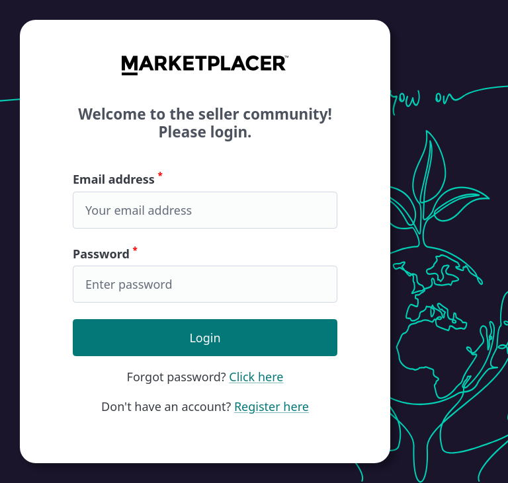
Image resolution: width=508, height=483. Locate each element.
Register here (271, 406)
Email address (205, 199)
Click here (256, 377)
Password (205, 274)
